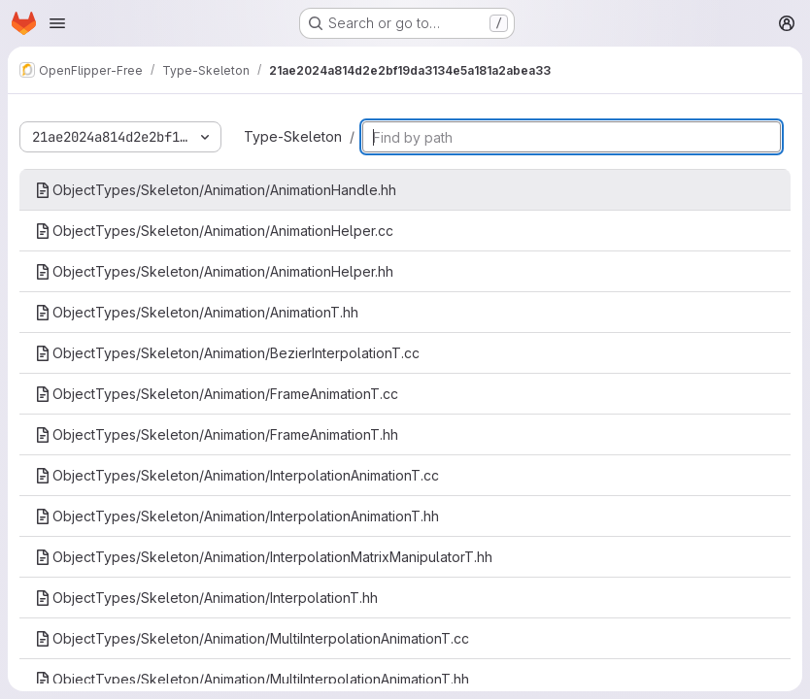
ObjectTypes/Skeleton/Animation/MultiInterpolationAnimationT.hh (252, 679)
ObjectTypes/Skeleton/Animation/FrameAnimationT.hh (216, 434)
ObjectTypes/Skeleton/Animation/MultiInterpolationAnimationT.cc (252, 638)
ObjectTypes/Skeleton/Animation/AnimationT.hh (196, 312)
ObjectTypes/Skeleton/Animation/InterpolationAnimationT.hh (237, 516)
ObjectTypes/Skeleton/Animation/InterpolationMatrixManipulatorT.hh (263, 557)
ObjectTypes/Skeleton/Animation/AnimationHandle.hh (215, 190)
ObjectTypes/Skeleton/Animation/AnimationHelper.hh (214, 271)
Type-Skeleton (293, 136)
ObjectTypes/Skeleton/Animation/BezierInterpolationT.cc (227, 353)
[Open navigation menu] (57, 23)
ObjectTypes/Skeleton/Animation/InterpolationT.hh (206, 597)
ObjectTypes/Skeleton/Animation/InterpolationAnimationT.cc (237, 475)
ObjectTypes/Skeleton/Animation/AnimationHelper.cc (214, 230)
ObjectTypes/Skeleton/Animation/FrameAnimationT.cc (216, 393)
